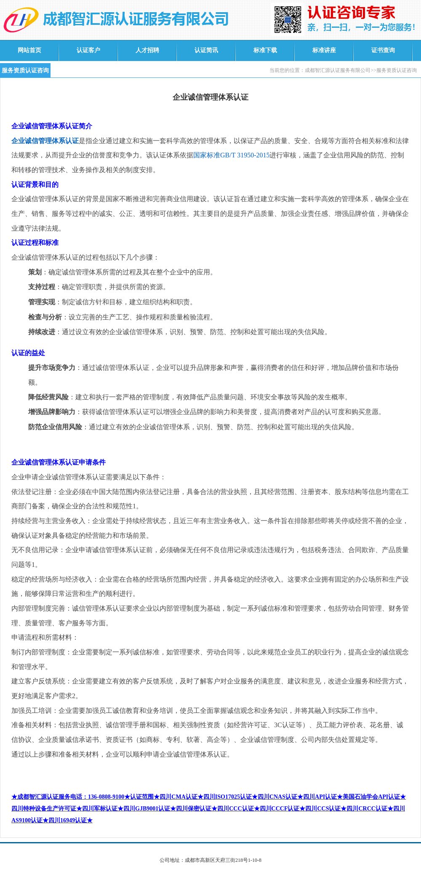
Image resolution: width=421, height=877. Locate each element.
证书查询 (383, 50)
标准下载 (265, 50)
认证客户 (88, 50)
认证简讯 (206, 50)
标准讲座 (324, 50)
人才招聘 (147, 50)
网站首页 (29, 50)
